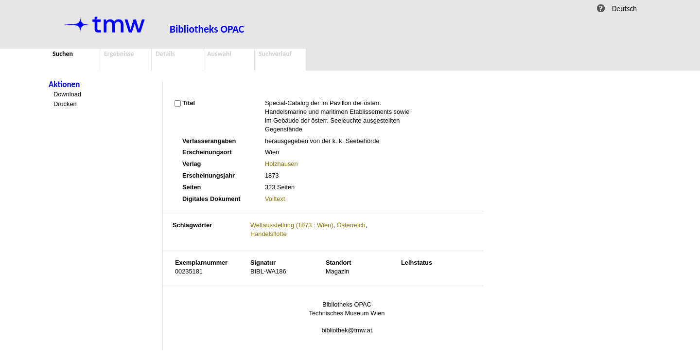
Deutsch (624, 8)
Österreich (351, 225)
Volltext (275, 198)
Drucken (65, 104)
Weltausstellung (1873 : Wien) (291, 225)
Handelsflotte (268, 233)
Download (67, 94)
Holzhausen (281, 163)
